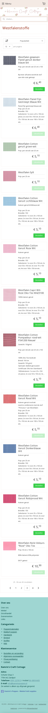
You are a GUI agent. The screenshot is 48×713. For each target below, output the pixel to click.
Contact (7, 662)
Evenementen (6, 616)
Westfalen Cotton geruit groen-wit (28, 145)
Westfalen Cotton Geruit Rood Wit (28, 397)
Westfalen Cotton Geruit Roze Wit (28, 247)
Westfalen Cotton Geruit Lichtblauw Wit (30, 200)
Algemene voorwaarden (13, 656)
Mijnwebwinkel (32, 708)
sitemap (31, 704)
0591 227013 (15, 680)
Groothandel (6, 613)
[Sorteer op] (24, 41)
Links (3, 619)
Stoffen (7, 640)
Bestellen (39, 89)
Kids (5, 643)
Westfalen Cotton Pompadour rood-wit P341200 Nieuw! (29, 338)
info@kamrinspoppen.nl (17, 683)
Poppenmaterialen (11, 629)
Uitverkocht (38, 133)
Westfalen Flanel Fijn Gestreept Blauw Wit (29, 100)
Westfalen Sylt (26, 172)
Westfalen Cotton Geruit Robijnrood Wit (30, 497)
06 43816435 (34, 680)
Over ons (5, 607)
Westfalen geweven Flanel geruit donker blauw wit (29, 60)
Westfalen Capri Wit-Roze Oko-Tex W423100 (31, 291)
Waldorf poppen (10, 632)
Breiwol (7, 637)
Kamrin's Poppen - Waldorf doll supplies (18, 691)
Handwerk (8, 635)
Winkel (3, 610)
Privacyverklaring (10, 659)
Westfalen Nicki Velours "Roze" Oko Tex (31, 544)
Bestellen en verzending (13, 653)
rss (36, 704)
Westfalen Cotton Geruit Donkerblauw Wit (29, 448)
